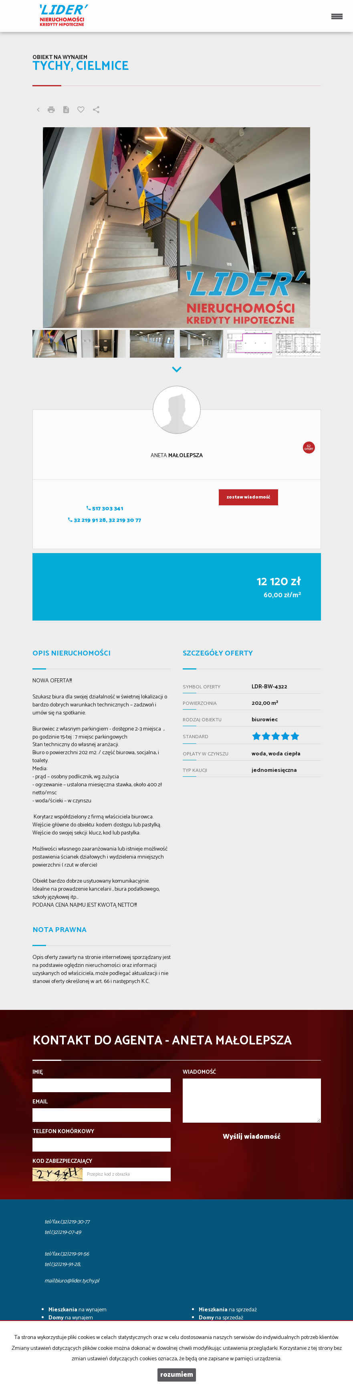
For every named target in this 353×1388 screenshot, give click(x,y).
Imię (37, 1072)
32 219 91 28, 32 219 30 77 (104, 520)
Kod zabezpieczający (62, 1162)
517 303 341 (105, 508)
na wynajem (77, 1310)
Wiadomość (199, 1072)
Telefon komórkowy (63, 1132)
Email (40, 1102)
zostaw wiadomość (248, 497)
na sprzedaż (228, 1310)
